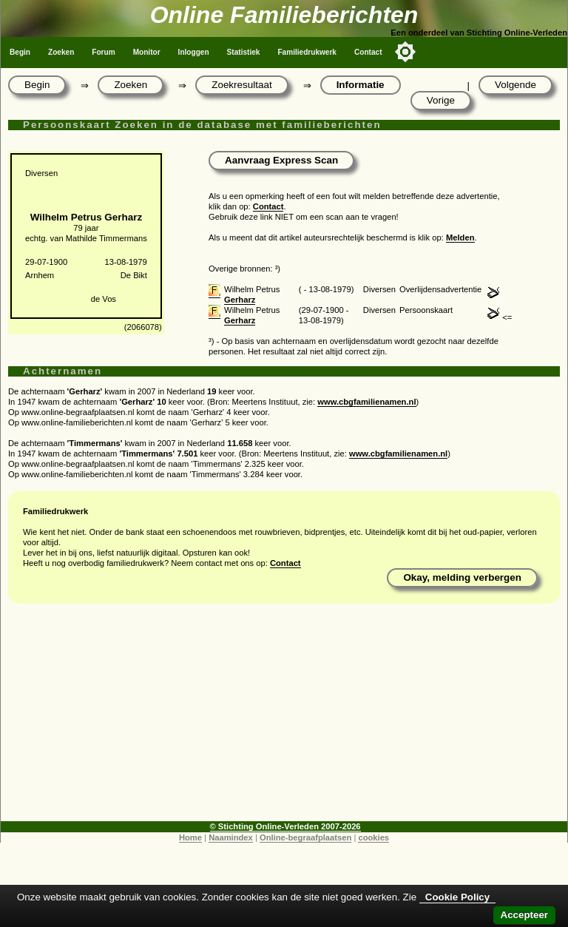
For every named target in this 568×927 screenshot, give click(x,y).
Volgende (515, 84)
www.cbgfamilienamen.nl (366, 401)
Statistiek (243, 52)
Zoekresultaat (241, 84)
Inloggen (193, 52)
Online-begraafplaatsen (305, 837)
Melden (460, 237)
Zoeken (61, 52)
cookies (373, 837)
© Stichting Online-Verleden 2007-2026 (285, 826)
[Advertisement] (284, 717)
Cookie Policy (457, 897)
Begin (20, 52)
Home (190, 837)
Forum (103, 52)
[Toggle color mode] (405, 52)
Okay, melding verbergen (462, 577)
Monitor (146, 52)
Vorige (441, 100)
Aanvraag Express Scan (281, 160)
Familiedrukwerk (307, 52)
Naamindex (231, 837)
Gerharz (239, 299)
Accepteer (524, 914)
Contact (368, 52)
